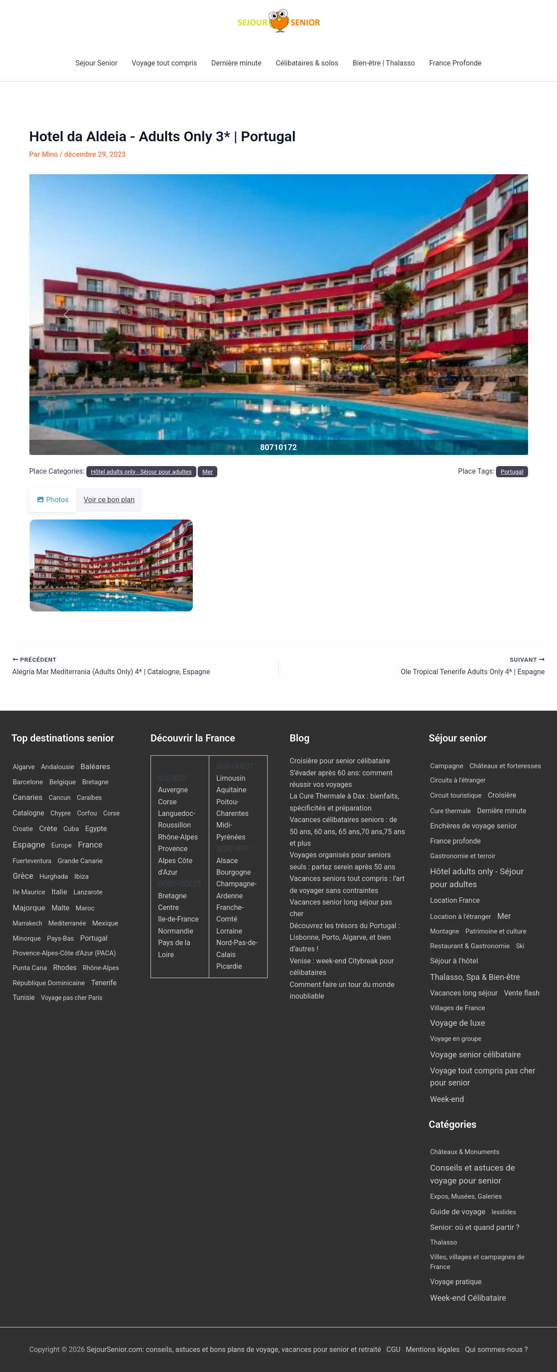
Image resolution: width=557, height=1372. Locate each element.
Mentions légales (432, 1349)
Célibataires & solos (307, 63)
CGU (394, 1349)
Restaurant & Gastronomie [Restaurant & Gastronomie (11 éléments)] (470, 946)
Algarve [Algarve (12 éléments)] (24, 767)
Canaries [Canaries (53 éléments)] (28, 797)
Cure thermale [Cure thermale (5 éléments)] (450, 811)
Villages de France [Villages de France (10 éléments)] (457, 1008)
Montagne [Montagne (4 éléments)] (444, 931)
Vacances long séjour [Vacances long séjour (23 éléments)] (464, 993)
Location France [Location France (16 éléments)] (455, 900)
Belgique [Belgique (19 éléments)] (62, 782)
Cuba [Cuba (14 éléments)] (71, 829)
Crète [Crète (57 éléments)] (48, 828)
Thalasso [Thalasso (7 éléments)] (443, 1242)
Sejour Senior (96, 63)
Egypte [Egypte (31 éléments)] (96, 828)
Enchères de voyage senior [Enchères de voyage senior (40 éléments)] (473, 826)
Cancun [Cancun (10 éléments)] (60, 798)
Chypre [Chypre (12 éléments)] (60, 813)
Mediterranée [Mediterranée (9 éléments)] (67, 923)
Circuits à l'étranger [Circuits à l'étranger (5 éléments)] (458, 780)
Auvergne (173, 790)
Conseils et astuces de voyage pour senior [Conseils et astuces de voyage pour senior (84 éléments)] (472, 1174)
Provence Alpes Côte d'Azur (175, 860)
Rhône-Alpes (178, 837)
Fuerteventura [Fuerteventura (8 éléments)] (32, 860)
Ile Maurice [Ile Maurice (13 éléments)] (29, 892)
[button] (66, 314)
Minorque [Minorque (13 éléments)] (27, 938)
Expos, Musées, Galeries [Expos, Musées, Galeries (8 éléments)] (466, 1196)
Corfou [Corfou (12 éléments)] (87, 813)
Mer (208, 471)
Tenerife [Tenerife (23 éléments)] (104, 983)
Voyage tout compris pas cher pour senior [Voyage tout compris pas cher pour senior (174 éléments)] (482, 1076)
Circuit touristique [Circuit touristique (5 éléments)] (455, 795)
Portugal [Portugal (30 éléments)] (93, 938)
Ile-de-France (178, 919)
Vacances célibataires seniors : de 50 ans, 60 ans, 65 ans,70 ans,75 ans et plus (347, 831)
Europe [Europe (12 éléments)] (61, 845)
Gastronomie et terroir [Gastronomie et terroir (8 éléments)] (463, 856)
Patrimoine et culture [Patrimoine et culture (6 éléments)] (495, 931)
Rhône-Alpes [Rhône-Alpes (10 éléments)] (101, 968)
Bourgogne (233, 872)
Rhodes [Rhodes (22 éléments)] (65, 967)
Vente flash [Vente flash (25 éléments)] (522, 993)
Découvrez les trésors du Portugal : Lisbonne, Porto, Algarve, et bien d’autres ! (345, 937)
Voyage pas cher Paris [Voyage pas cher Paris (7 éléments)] (71, 997)
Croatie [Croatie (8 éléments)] (23, 828)
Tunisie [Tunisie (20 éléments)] (24, 998)
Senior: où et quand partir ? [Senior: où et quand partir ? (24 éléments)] (475, 1227)
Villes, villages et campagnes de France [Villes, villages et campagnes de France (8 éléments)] (477, 1262)
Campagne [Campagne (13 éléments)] (446, 766)
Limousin (230, 778)
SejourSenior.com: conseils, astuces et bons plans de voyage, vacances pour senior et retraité (234, 1349)
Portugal (512, 471)
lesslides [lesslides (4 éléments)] (504, 1212)
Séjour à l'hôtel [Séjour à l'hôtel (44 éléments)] (454, 961)
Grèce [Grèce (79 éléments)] (23, 876)
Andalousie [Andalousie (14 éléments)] (57, 767)
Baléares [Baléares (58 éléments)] (95, 766)
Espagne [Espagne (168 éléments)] (29, 845)
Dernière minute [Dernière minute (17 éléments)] (502, 811)
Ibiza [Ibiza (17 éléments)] (81, 876)
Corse (167, 802)
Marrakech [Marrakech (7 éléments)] (27, 923)
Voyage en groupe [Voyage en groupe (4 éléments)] (455, 1039)
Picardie (229, 966)
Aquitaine (231, 790)
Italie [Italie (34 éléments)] (59, 892)
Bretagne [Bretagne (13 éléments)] (95, 782)
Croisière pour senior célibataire (340, 761)
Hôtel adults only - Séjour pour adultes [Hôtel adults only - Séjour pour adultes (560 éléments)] (477, 877)
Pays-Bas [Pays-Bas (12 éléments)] (60, 938)
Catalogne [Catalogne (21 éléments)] (29, 813)
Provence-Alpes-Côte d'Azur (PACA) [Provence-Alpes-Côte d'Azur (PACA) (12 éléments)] (64, 953)
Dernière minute (236, 63)
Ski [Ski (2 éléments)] (520, 946)
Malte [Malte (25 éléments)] (60, 908)
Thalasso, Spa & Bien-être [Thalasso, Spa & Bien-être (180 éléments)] (475, 977)
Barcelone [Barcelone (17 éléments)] (28, 782)
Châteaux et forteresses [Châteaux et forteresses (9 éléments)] (505, 766)
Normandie (175, 931)
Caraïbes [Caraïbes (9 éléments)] (89, 798)
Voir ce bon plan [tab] (114, 500)
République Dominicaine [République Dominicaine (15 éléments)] (49, 983)
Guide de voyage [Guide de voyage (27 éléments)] (457, 1211)
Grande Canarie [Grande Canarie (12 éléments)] (80, 861)
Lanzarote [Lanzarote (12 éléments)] (87, 892)
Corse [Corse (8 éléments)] (111, 813)
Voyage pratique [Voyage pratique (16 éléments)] (456, 1282)
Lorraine (229, 931)
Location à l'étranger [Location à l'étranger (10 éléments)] (460, 917)
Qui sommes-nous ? (496, 1349)
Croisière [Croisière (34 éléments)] (502, 795)
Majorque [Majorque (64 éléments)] (29, 907)
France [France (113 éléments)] (90, 844)
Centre (168, 907)
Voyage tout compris (164, 63)
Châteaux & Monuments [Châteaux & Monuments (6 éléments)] (465, 1152)
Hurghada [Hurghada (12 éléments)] (54, 876)
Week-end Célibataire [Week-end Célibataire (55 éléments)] (468, 1297)
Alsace (227, 860)
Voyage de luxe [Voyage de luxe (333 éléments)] (457, 1023)
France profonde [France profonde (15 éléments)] (455, 841)
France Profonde (455, 63)
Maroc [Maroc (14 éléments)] (85, 908)
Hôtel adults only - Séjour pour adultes (141, 471)
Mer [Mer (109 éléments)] (504, 916)
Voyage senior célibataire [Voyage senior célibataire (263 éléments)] (475, 1054)
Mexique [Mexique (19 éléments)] (105, 923)
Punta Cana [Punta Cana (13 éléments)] (30, 968)
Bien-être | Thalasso (384, 63)
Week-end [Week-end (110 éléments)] (447, 1099)
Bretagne (172, 896)
